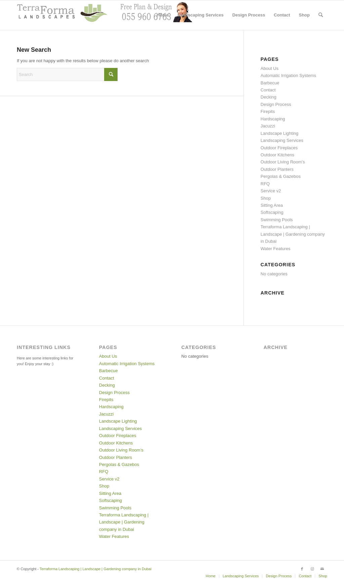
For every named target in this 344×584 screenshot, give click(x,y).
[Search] (320, 15)
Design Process (276, 104)
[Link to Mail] (322, 569)
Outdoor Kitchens (277, 154)
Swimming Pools (277, 219)
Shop (266, 198)
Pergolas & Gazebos (281, 176)
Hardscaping (273, 118)
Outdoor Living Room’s (283, 161)
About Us (269, 68)
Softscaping (272, 212)
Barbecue (270, 82)
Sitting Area (272, 205)
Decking (268, 97)
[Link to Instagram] (312, 569)
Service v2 (271, 190)
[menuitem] (162, 15)
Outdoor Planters (277, 169)
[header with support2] (104, 15)
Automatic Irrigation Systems (288, 75)
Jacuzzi (268, 125)
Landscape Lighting (280, 133)
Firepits (268, 111)
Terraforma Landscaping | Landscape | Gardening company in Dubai (293, 234)
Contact (268, 89)
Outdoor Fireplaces (279, 147)
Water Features (276, 248)
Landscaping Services (282, 140)
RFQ (265, 183)
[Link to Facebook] (302, 569)
